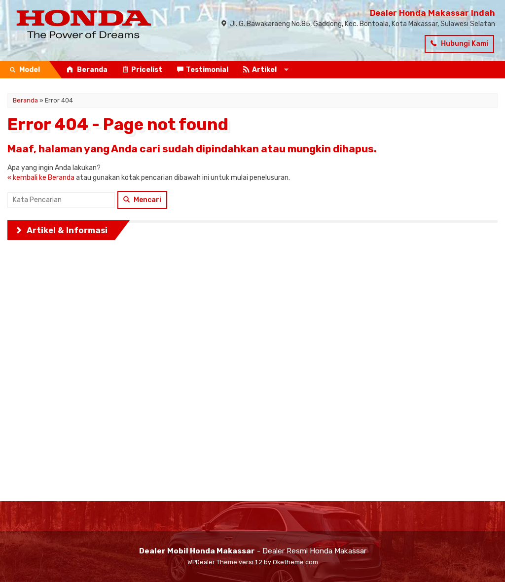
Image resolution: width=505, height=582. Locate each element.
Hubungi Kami (459, 43)
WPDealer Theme (212, 562)
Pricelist (142, 70)
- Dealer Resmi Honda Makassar (252, 551)
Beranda (87, 70)
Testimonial (202, 70)
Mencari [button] (142, 200)
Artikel (260, 70)
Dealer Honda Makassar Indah (432, 13)
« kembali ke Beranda (40, 177)
